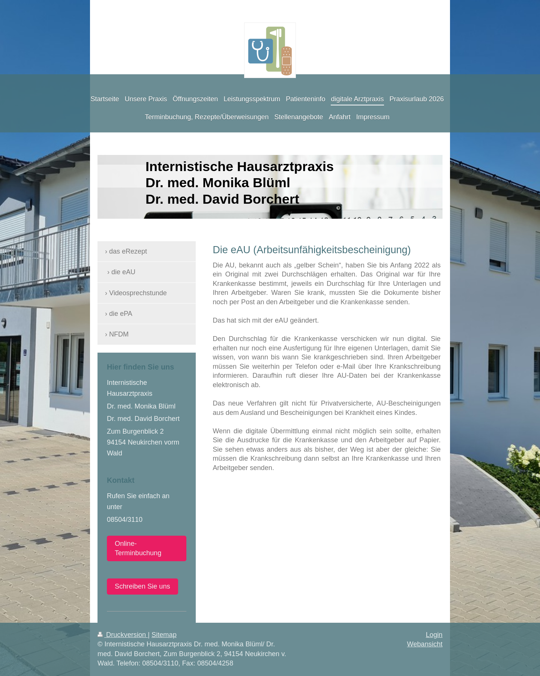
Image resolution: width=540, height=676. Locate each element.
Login (434, 634)
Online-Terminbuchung (138, 548)
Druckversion (123, 634)
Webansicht (424, 644)
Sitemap (164, 634)
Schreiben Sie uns (142, 586)
